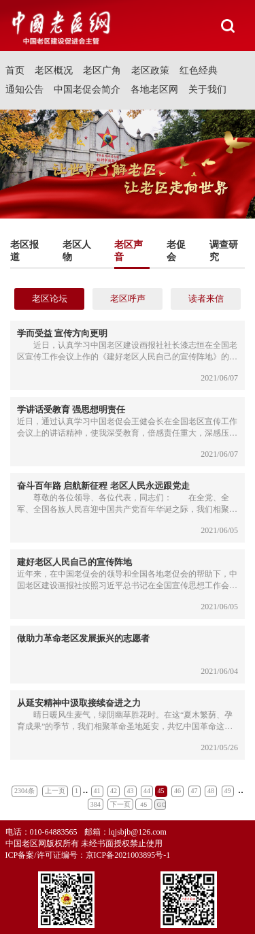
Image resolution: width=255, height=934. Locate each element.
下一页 (120, 804)
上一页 (55, 790)
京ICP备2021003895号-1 (128, 855)
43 (130, 790)
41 (97, 790)
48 (210, 790)
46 (177, 790)
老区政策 (150, 70)
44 (146, 790)
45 (161, 790)
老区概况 (54, 70)
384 (95, 804)
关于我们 (207, 89)
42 (113, 790)
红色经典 (199, 70)
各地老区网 (154, 89)
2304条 (24, 790)
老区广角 (102, 70)
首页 (14, 70)
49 (227, 790)
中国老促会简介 (87, 89)
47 (194, 790)
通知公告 (24, 89)
